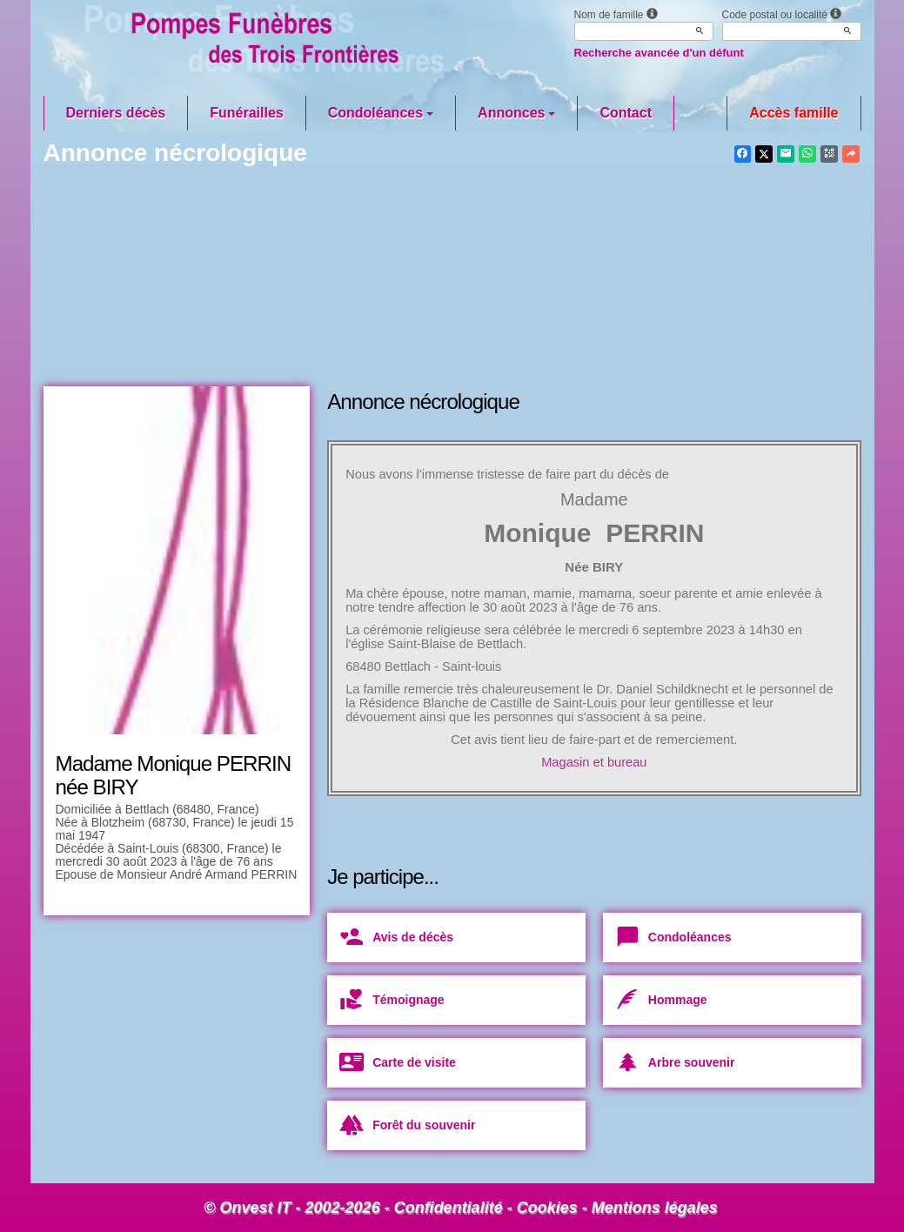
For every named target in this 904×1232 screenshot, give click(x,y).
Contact (625, 112)
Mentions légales (655, 1207)
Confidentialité (448, 1207)
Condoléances (380, 112)
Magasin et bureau (593, 762)
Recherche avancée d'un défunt (659, 52)
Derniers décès (116, 112)
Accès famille (793, 112)
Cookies (547, 1207)
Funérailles (246, 112)
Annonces (516, 112)
